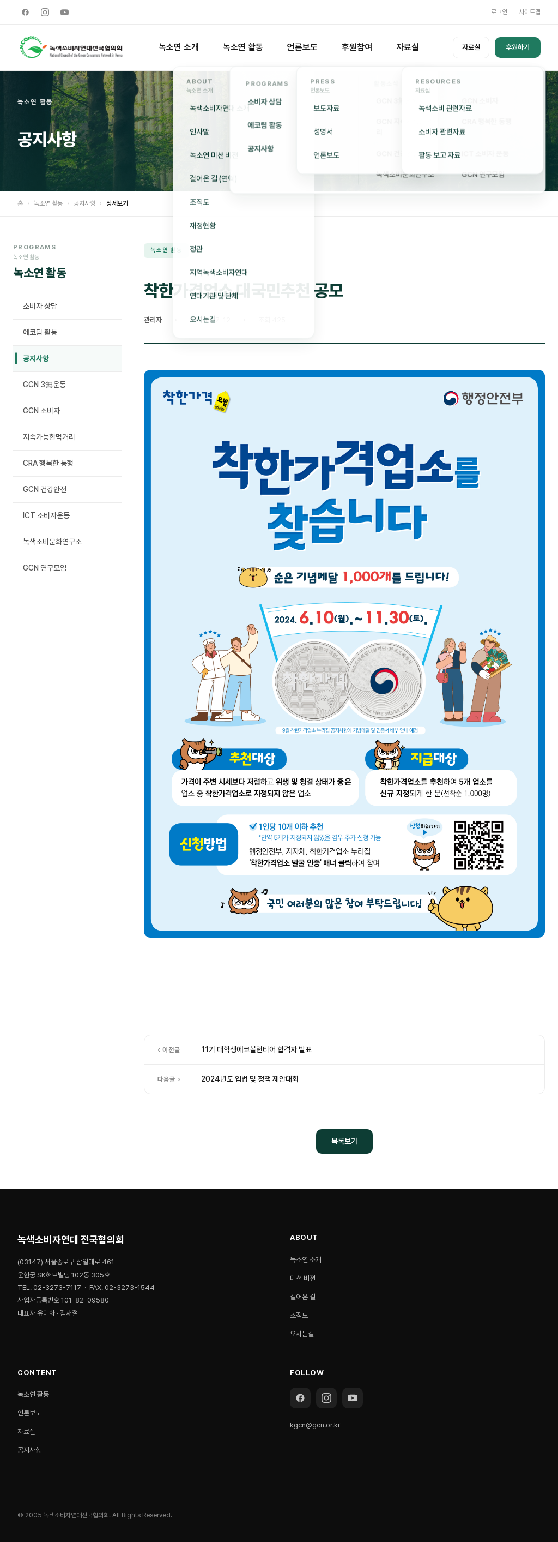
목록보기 (344, 1141)
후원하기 (518, 47)
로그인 (499, 12)
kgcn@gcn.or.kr (315, 1425)
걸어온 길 (303, 1297)
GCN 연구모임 (44, 567)
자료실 (407, 47)
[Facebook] (25, 12)
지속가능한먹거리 (49, 437)
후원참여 (357, 47)
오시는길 (302, 1334)
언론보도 (302, 47)
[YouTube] (64, 12)
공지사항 (84, 203)
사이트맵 (530, 12)
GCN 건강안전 (44, 489)
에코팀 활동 (40, 332)
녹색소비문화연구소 (52, 541)
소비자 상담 (40, 306)
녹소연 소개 (179, 47)
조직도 (299, 1315)
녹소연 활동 (243, 47)
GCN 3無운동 (44, 384)
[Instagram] (44, 12)
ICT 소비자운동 (46, 515)
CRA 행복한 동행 (48, 463)
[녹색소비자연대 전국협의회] (71, 47)
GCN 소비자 (41, 410)
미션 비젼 (303, 1278)
